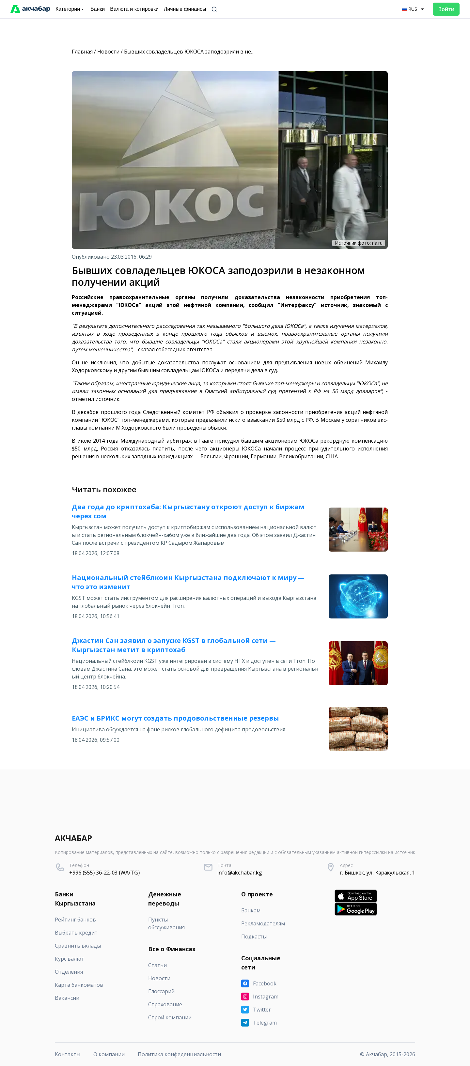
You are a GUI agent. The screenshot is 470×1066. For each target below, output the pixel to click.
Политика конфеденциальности (179, 1054)
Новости (108, 51)
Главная (82, 51)
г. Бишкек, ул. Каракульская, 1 (377, 872)
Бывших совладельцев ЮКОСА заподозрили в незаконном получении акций (223, 51)
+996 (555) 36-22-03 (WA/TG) (104, 872)
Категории (70, 9)
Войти (446, 9)
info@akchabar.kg (239, 872)
